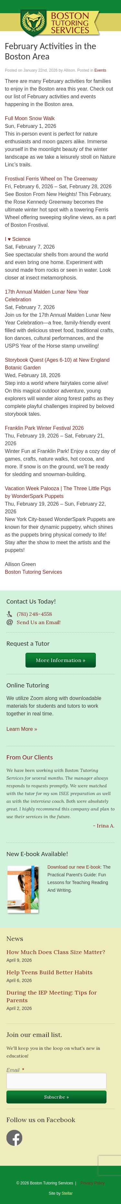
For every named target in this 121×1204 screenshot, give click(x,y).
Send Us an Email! (39, 622)
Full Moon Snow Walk (30, 118)
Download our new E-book (73, 867)
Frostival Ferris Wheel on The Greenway (51, 178)
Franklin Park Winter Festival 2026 (44, 428)
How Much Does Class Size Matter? (55, 952)
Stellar (67, 1193)
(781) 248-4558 (34, 614)
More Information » (60, 660)
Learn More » (21, 729)
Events (100, 70)
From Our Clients (29, 757)
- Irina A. (104, 825)
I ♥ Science (18, 239)
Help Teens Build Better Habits (49, 972)
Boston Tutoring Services (33, 572)
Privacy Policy (93, 1183)
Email (15, 1070)
